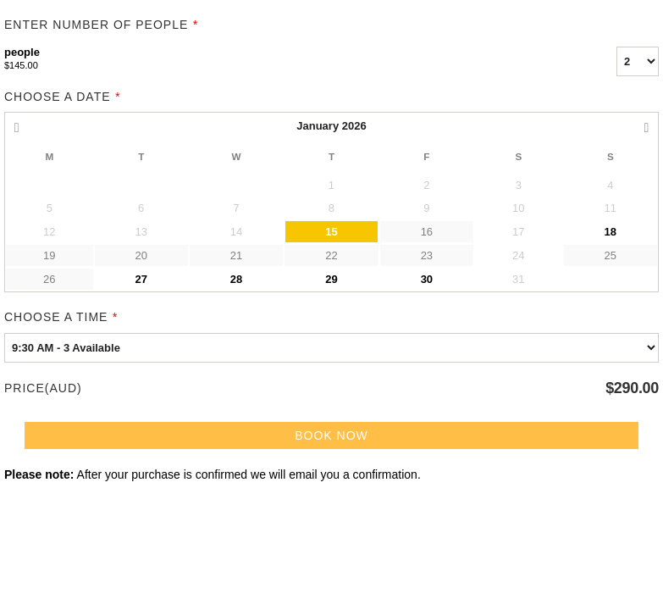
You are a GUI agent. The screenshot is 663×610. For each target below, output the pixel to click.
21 (236, 255)
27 (140, 279)
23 (427, 255)
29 (331, 279)
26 (49, 279)
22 (331, 255)
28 (236, 279)
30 (427, 279)
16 (427, 231)
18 (610, 231)
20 (140, 255)
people (289, 59)
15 (331, 231)
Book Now (331, 435)
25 (610, 255)
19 (49, 255)
